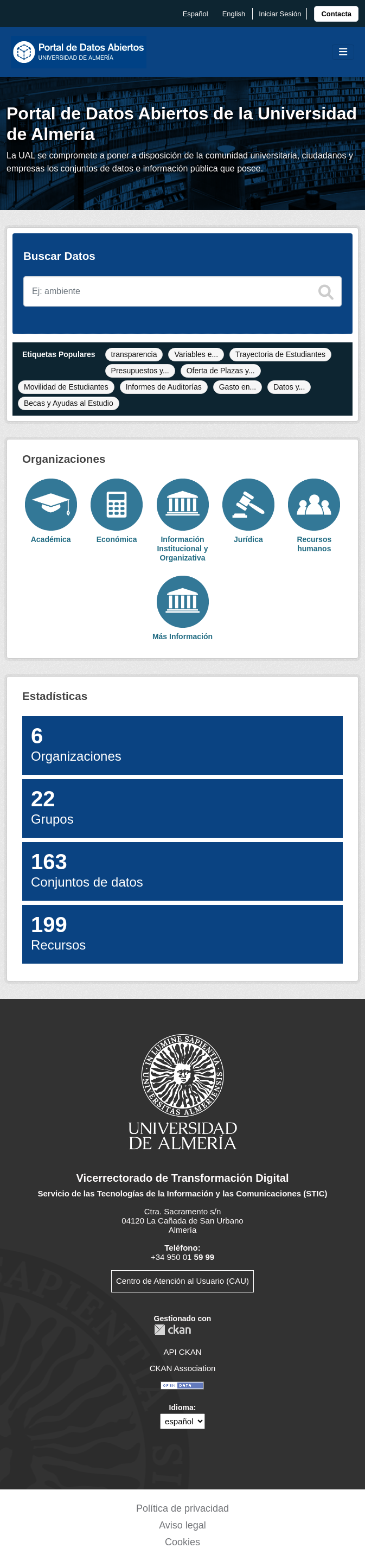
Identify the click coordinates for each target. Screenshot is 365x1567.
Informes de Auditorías (164, 387)
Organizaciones (76, 744)
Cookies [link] (182, 1542)
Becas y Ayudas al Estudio (68, 403)
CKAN (172, 1329)
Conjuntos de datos (87, 870)
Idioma (181, 1407)
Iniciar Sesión (280, 14)
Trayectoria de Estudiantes (280, 354)
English (234, 14)
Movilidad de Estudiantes (66, 387)
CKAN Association (183, 1368)
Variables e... (196, 354)
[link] (336, 14)
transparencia (134, 354)
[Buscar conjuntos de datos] (182, 291)
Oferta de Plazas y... (221, 370)
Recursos (58, 933)
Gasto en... (237, 387)
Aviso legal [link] (182, 1525)
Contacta (336, 14)
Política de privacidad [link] (182, 1508)
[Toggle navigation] (343, 52)
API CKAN (182, 1351)
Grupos (52, 807)
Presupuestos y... (140, 370)
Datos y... (289, 387)
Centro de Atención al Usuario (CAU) (182, 1280)
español (195, 14)
